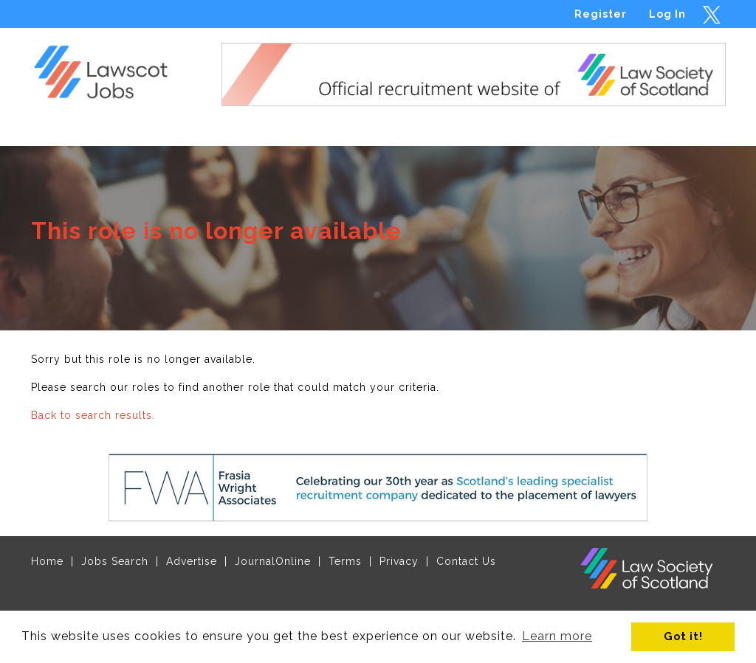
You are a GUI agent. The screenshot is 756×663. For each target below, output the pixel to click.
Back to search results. (93, 415)
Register (600, 14)
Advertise (191, 561)
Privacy (399, 561)
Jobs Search (114, 561)
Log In (667, 14)
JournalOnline (273, 561)
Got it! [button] (683, 636)
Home (47, 561)
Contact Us (466, 561)
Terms (345, 561)
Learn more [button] (557, 636)
